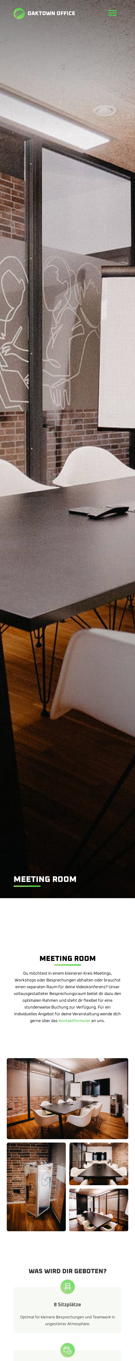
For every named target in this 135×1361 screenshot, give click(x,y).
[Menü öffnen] (112, 13)
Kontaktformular (74, 1021)
